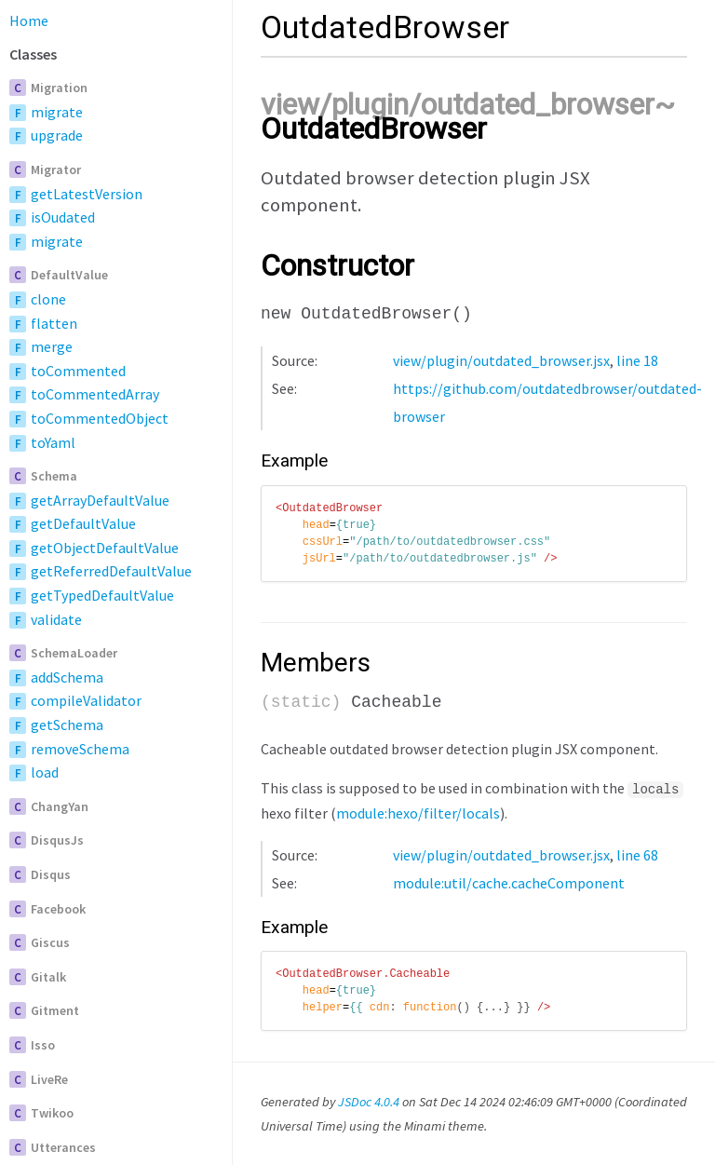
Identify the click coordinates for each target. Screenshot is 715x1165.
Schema (54, 475)
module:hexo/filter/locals (418, 811)
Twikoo (52, 1112)
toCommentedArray (95, 394)
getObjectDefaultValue (105, 547)
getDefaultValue (83, 523)
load (45, 772)
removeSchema (80, 748)
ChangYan (59, 806)
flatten (54, 323)
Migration (59, 87)
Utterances (63, 1147)
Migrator (56, 169)
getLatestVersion (86, 193)
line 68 (637, 853)
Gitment (55, 1010)
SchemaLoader (74, 652)
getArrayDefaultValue (100, 500)
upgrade (57, 135)
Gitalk (48, 977)
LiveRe (49, 1079)
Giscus (50, 942)
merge (52, 346)
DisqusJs (57, 840)
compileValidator (86, 700)
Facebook (58, 909)
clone (48, 299)
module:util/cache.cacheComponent (509, 881)
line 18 (637, 360)
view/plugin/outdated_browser (457, 104)
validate (56, 619)
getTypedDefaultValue (102, 595)
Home (28, 20)
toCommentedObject (100, 418)
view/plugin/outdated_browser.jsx (501, 360)
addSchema (67, 677)
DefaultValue (69, 274)
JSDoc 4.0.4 (368, 1099)
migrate (57, 111)
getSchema (67, 724)
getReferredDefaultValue (111, 571)
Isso (43, 1044)
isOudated (63, 217)
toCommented (78, 370)
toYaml (53, 442)
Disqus (51, 874)
